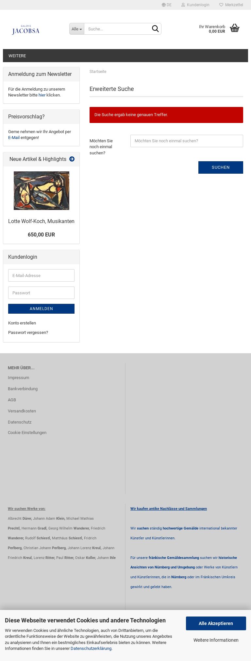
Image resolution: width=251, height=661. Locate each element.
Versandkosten (22, 411)
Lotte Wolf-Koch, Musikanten (41, 221)
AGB (12, 399)
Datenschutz (19, 422)
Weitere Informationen (216, 640)
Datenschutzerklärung (91, 648)
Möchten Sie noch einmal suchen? (101, 146)
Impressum (18, 377)
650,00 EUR (41, 235)
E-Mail (14, 137)
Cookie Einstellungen (27, 432)
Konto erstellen (22, 323)
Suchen (221, 167)
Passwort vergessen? (28, 332)
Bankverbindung (23, 388)
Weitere (17, 55)
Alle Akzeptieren (216, 623)
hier (42, 95)
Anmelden (41, 308)
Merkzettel (231, 5)
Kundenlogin (195, 5)
